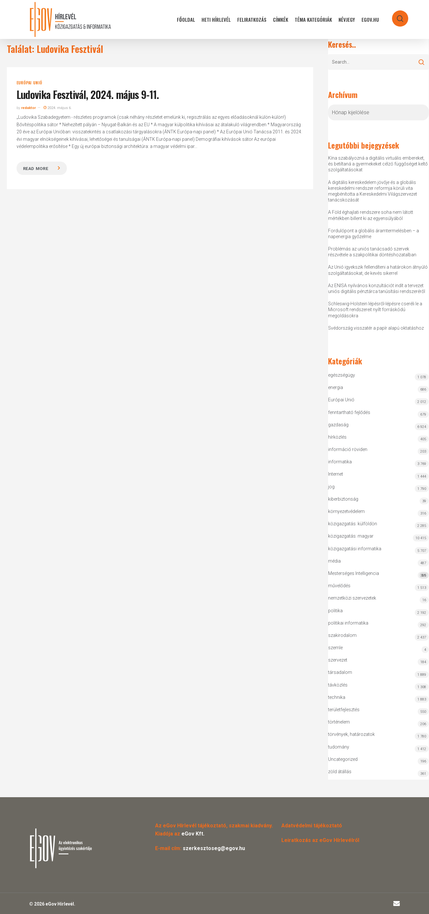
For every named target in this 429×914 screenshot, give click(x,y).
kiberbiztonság (343, 499)
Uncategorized (343, 759)
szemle (335, 647)
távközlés (338, 685)
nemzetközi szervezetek (352, 598)
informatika (340, 461)
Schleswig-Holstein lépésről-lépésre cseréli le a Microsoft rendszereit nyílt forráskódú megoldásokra (375, 309)
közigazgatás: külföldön (352, 523)
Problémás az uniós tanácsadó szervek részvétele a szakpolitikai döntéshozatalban (372, 251)
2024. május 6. (57, 108)
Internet (335, 474)
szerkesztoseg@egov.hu (214, 848)
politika (335, 610)
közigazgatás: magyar (351, 536)
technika (336, 697)
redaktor (28, 108)
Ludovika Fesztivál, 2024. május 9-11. (88, 94)
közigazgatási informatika (354, 548)
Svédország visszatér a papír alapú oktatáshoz (376, 328)
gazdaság (338, 424)
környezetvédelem (346, 511)
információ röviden (347, 449)
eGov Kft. (192, 834)
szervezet (337, 660)
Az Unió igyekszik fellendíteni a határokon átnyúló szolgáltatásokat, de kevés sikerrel (378, 269)
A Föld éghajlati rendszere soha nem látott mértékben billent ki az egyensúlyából (370, 215)
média (334, 561)
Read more (35, 168)
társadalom (340, 672)
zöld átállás (339, 771)
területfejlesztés (344, 709)
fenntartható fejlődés (349, 412)
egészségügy (341, 375)
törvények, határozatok (351, 734)
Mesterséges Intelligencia (378, 575)
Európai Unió (30, 83)
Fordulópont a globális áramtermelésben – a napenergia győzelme (373, 233)
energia (335, 387)
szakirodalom (342, 635)
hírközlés (337, 437)
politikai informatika (348, 623)
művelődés (339, 585)
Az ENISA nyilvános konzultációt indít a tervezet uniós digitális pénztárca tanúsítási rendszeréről (376, 288)
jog (331, 486)
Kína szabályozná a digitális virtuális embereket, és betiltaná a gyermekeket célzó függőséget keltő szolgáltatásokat (378, 163)
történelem (339, 722)
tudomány (338, 746)
